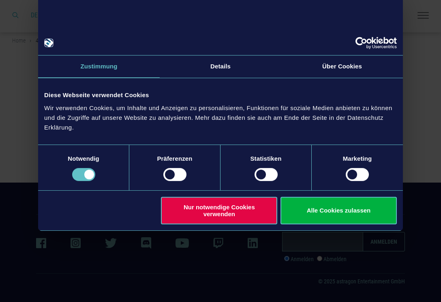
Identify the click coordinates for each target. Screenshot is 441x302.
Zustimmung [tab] (99, 66)
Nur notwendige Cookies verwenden (219, 210)
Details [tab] (220, 66)
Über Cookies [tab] (342, 66)
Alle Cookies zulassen (339, 210)
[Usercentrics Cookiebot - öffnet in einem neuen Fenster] (361, 43)
